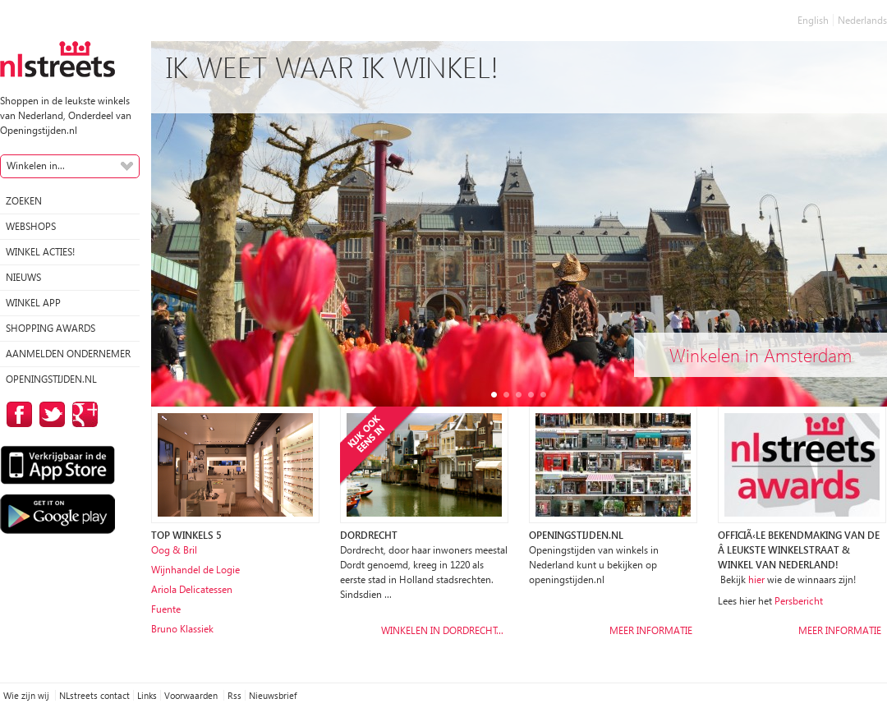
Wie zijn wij (27, 695)
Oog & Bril (174, 550)
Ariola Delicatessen (191, 589)
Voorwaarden (192, 695)
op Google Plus (82, 414)
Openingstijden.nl (51, 379)
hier (756, 579)
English (813, 20)
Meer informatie (650, 630)
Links (147, 695)
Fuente (166, 609)
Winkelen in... (36, 165)
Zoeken (24, 201)
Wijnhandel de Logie (195, 569)
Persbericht (798, 601)
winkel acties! (40, 252)
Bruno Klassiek (182, 629)
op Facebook (16, 414)
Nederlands (862, 20)
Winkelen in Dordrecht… (442, 630)
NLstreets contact (94, 695)
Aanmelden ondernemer (68, 353)
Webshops (31, 226)
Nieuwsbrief (272, 695)
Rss (234, 695)
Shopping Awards (50, 328)
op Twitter (49, 414)
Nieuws (23, 277)
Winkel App (33, 303)
